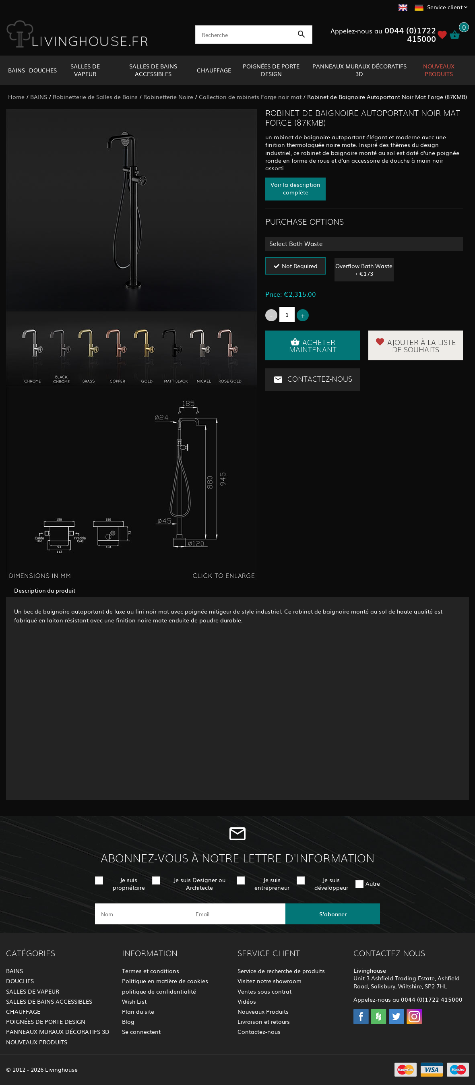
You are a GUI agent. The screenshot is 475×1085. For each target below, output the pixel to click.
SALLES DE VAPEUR (85, 70)
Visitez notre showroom (270, 981)
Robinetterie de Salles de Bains (95, 97)
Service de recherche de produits (281, 971)
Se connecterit (141, 1031)
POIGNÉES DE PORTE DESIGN (271, 70)
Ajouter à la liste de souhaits (415, 345)
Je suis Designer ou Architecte (199, 883)
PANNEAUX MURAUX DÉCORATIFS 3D (359, 70)
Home (16, 97)
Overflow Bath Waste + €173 (363, 269)
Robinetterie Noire (168, 97)
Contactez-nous (312, 379)
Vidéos (247, 1001)
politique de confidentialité (159, 991)
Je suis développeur (331, 883)
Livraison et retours (264, 1021)
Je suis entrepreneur (271, 883)
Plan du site (138, 1011)
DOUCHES (43, 70)
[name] (142, 914)
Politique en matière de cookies (165, 981)
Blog (128, 1021)
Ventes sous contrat (264, 991)
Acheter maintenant (313, 345)
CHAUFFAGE (214, 70)
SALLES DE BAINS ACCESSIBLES (153, 70)
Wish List (134, 1001)
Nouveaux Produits (263, 1011)
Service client (445, 7)
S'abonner (333, 913)
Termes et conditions (150, 971)
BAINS (16, 70)
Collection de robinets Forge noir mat (250, 97)
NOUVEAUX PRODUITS (438, 70)
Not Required (300, 266)
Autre (373, 883)
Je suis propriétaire (129, 883)
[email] (237, 914)
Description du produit (45, 590)
